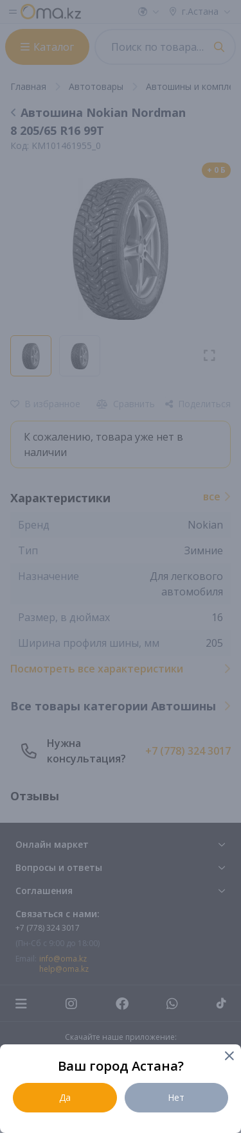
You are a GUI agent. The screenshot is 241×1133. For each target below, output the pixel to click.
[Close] (228, 1057)
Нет (176, 1097)
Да (65, 1097)
